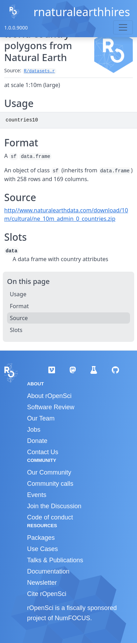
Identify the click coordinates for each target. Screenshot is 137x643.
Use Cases (42, 548)
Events (36, 494)
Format (19, 306)
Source (19, 318)
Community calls (50, 483)
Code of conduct (50, 517)
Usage (18, 294)
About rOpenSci (49, 395)
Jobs (33, 429)
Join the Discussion (54, 506)
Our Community (49, 472)
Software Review (50, 407)
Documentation (48, 571)
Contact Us (42, 452)
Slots (16, 330)
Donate (37, 440)
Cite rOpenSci (46, 593)
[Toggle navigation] (123, 27)
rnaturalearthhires (81, 11)
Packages (41, 537)
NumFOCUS (72, 618)
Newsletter (42, 582)
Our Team (41, 418)
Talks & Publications (55, 560)
